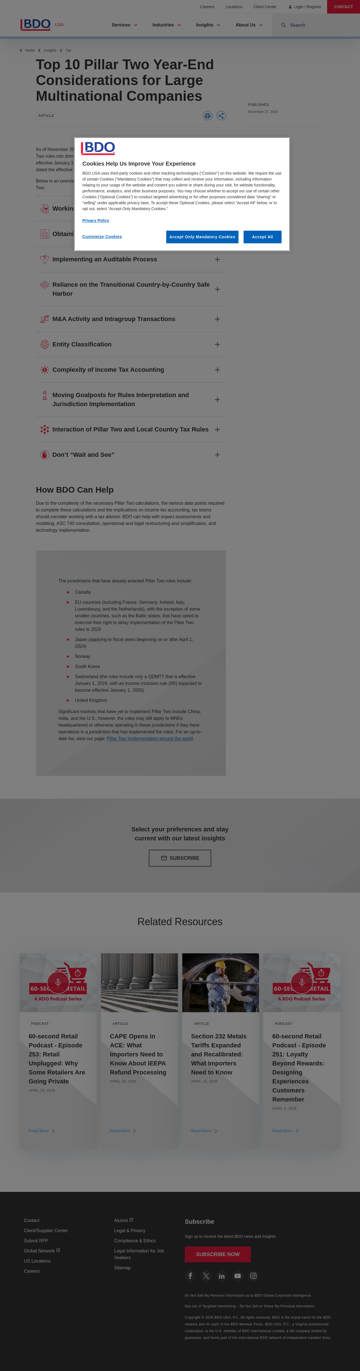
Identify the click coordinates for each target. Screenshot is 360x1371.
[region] (182, 194)
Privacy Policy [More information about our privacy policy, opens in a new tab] (95, 220)
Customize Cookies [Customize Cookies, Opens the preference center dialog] (102, 236)
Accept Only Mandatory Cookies (202, 237)
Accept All (262, 237)
